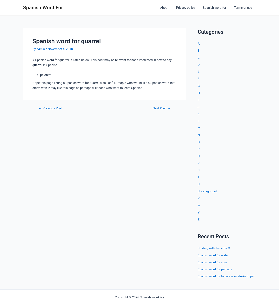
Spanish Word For (43, 7)
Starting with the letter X (214, 247)
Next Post (161, 108)
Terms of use (244, 8)
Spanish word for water (214, 254)
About (169, 8)
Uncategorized (208, 190)
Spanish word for (216, 8)
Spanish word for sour (213, 261)
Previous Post (51, 108)
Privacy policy (189, 8)
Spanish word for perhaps (215, 268)
